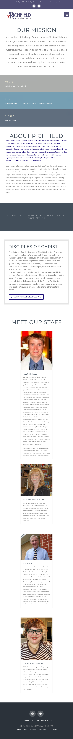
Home (21, 720)
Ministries (35, 720)
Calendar (44, 720)
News (51, 720)
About (27, 720)
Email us (54, 730)
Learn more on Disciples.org (27, 297)
